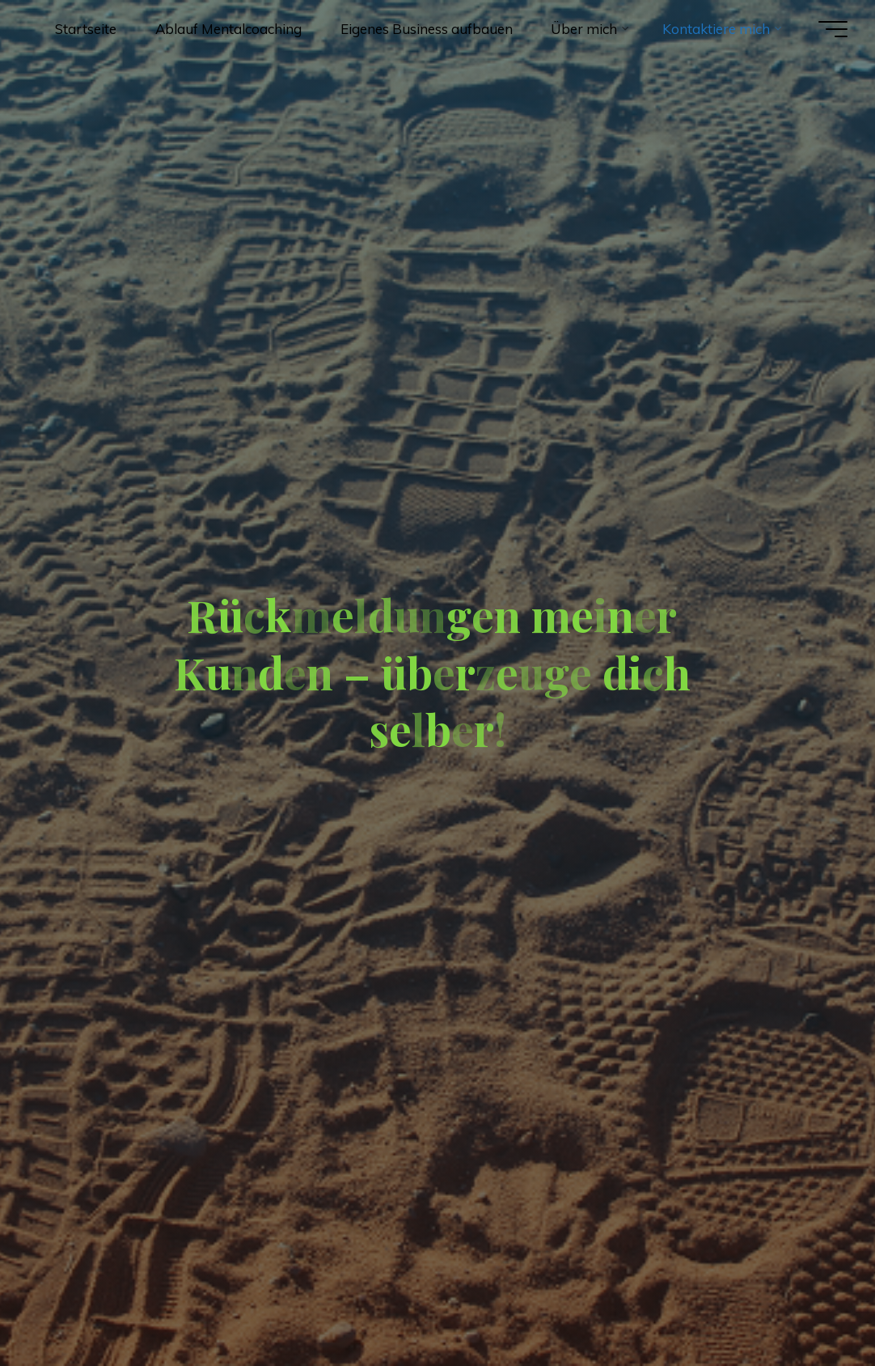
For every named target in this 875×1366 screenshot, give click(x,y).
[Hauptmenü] (833, 29)
